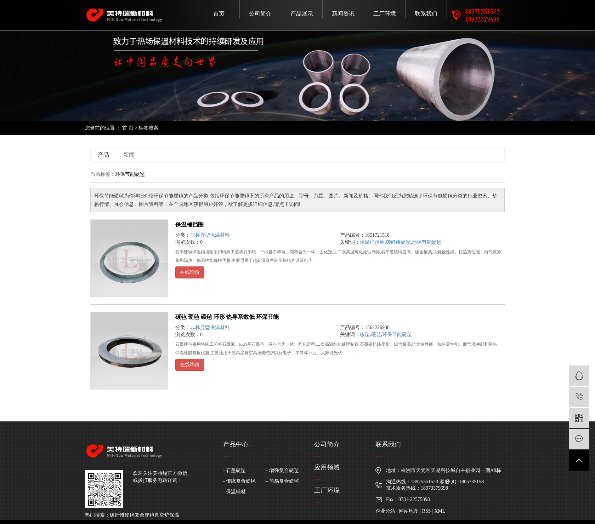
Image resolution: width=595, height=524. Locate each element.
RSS (426, 511)
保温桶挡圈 (189, 224)
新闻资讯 (343, 14)
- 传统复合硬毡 (239, 481)
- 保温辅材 (234, 491)
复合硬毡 (144, 515)
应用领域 (327, 467)
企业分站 (385, 511)
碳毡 (365, 334)
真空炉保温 (166, 515)
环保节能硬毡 (427, 242)
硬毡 (376, 334)
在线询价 (190, 272)
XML (439, 511)
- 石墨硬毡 (234, 470)
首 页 (128, 128)
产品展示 (301, 14)
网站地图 (409, 511)
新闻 (129, 155)
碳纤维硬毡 (398, 242)
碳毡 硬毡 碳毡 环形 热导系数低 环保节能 (227, 317)
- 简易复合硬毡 (282, 481)
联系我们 (426, 14)
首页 (219, 14)
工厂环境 (384, 14)
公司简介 (260, 14)
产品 (103, 155)
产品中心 (236, 444)
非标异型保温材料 (210, 235)
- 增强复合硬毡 (282, 470)
